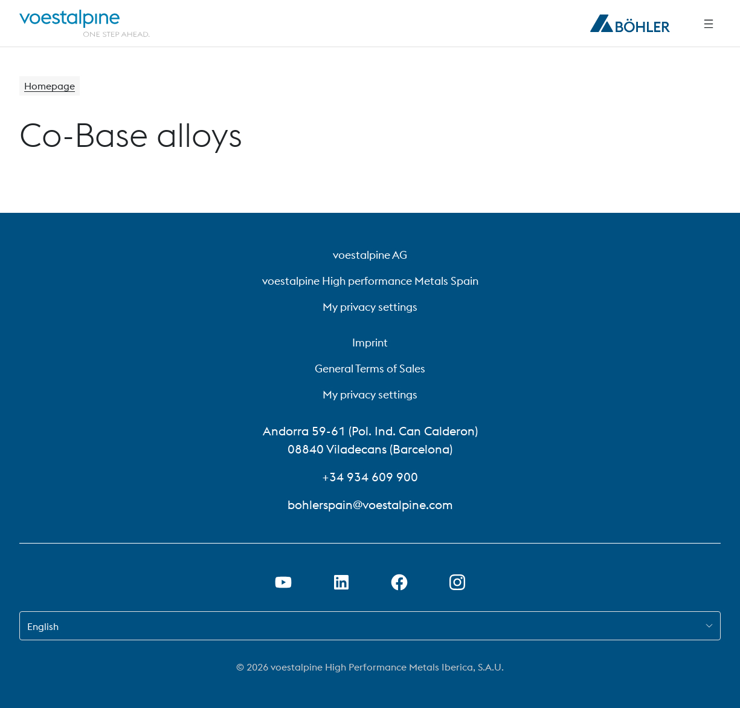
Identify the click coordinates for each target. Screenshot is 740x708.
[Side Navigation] (709, 23)
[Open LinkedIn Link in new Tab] (341, 582)
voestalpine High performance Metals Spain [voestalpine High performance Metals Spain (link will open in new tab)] (370, 281)
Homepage (49, 86)
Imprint (370, 342)
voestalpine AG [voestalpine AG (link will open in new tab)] (370, 255)
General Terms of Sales (370, 368)
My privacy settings (370, 307)
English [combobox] (43, 626)
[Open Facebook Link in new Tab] (399, 582)
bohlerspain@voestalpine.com (370, 504)
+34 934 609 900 (370, 476)
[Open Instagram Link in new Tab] (457, 582)
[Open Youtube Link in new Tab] (283, 582)
